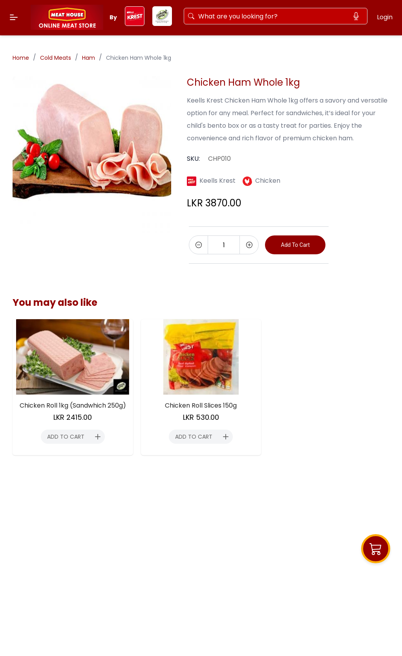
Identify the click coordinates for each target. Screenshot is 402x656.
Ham (88, 58)
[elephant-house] (162, 23)
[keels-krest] (134, 23)
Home (21, 58)
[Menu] (13, 17)
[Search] (271, 16)
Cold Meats (55, 58)
